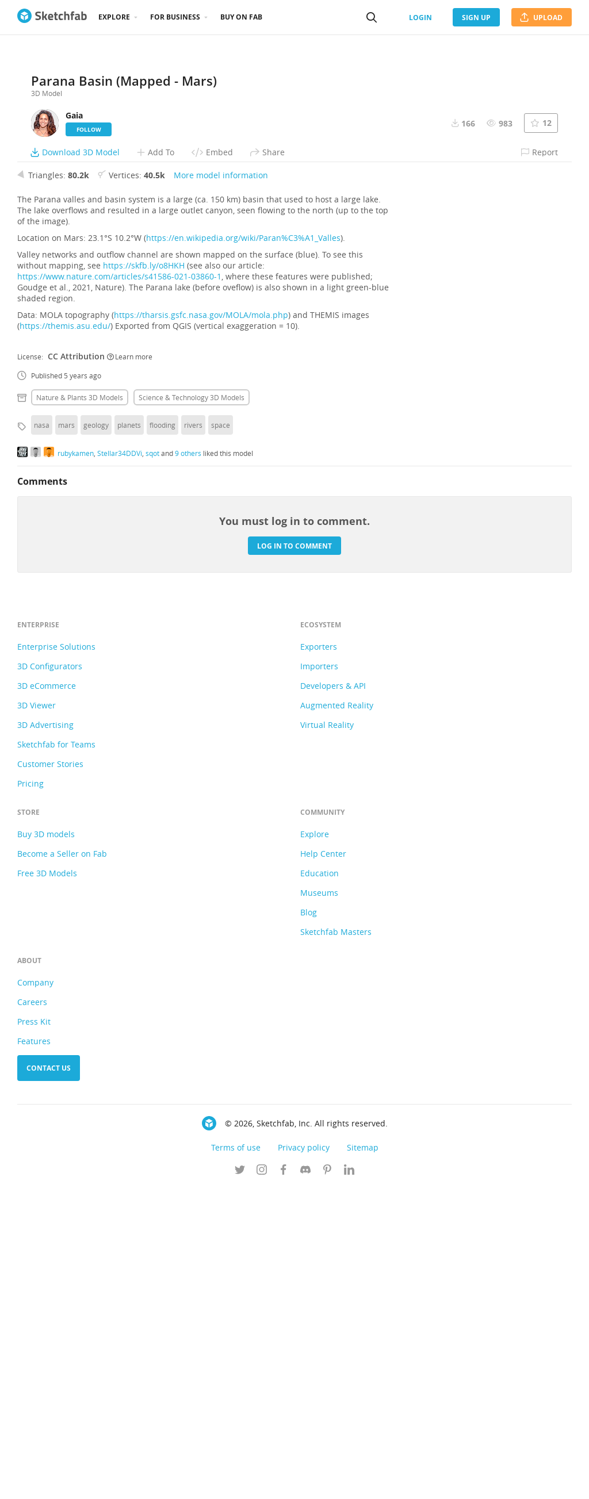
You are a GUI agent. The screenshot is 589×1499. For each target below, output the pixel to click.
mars (66, 735)
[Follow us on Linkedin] (349, 1481)
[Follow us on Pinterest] (327, 1481)
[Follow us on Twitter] (240, 1481)
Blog (308, 1222)
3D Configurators (49, 976)
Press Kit (34, 1332)
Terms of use (236, 1457)
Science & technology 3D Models (191, 707)
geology (96, 735)
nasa (41, 735)
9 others (188, 763)
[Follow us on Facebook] (283, 1481)
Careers (32, 1312)
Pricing (30, 1093)
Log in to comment (294, 856)
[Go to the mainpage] (52, 17)
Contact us (48, 1378)
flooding (162, 735)
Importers (319, 976)
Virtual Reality (327, 1035)
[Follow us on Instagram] (262, 1481)
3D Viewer (36, 1015)
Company (35, 1292)
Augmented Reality (336, 1015)
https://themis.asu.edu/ (65, 636)
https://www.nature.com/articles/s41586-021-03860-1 (119, 586)
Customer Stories (50, 1074)
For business (175, 17)
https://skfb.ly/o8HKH (144, 575)
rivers (193, 735)
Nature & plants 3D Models (79, 707)
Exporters (318, 957)
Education (319, 1183)
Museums (319, 1203)
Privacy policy (304, 1457)
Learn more (129, 666)
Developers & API (333, 996)
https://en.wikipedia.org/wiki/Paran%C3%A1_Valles (243, 548)
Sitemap (362, 1457)
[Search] (371, 17)
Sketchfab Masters (336, 1242)
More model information (221, 485)
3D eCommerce (46, 996)
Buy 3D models (46, 1144)
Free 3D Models (47, 1183)
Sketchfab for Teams (56, 1054)
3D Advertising (45, 1035)
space (220, 735)
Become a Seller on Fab (62, 1164)
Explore (114, 17)
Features (34, 1351)
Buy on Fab (241, 17)
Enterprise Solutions (56, 957)
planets (129, 735)
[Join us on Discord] (305, 1481)
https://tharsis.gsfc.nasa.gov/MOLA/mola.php (201, 625)
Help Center (323, 1164)
